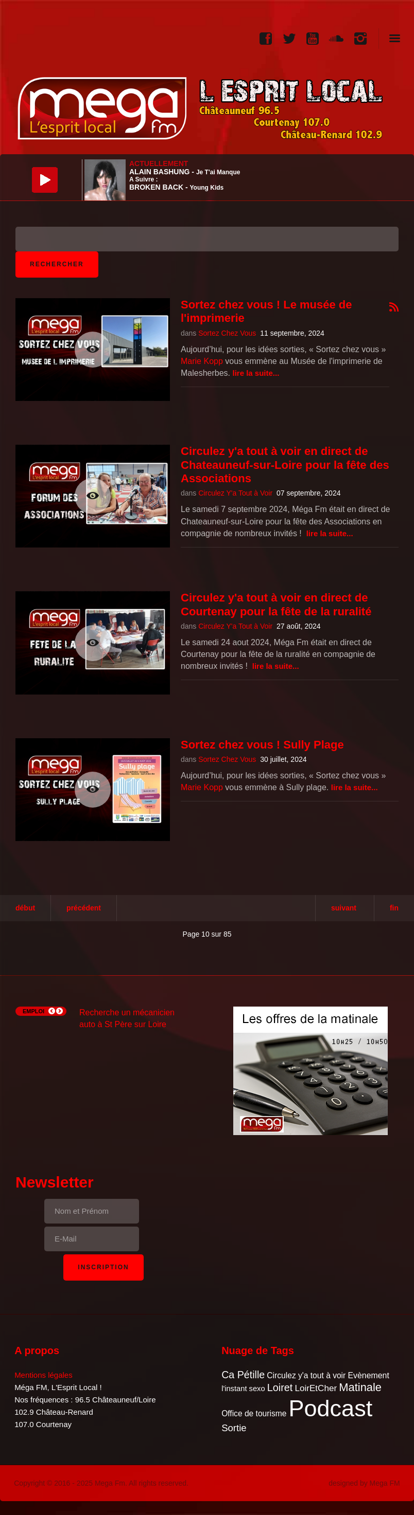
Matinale (360, 1387)
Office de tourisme (253, 1413)
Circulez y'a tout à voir (306, 1375)
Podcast (331, 1408)
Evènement (368, 1375)
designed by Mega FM (364, 1483)
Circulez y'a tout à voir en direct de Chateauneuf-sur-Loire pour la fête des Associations (285, 465)
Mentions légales (43, 1375)
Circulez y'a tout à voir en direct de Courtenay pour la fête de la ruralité (276, 604)
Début (25, 908)
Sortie (234, 1427)
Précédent (83, 908)
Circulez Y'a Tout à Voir (235, 493)
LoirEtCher (316, 1388)
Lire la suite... (256, 373)
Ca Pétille (243, 1374)
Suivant (343, 908)
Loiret (279, 1387)
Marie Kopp (202, 361)
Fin (394, 908)
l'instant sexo (243, 1388)
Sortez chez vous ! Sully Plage (262, 744)
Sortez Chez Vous (227, 333)
